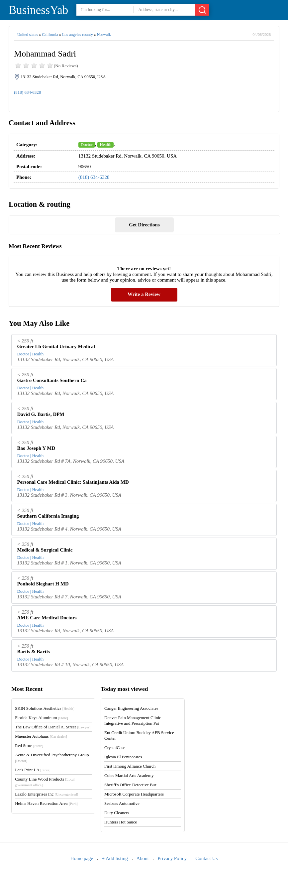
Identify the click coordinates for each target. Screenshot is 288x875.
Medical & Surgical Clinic (44, 550)
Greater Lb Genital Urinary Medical (56, 346)
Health (105, 144)
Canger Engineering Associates (131, 708)
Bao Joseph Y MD (36, 448)
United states (27, 34)
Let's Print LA (32, 769)
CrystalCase (114, 747)
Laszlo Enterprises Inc (46, 794)
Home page (81, 858)
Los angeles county (77, 34)
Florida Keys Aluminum (41, 717)
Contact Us (206, 858)
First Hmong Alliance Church (129, 766)
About (142, 858)
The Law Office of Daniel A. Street (52, 726)
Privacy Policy (172, 858)
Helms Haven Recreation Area (46, 803)
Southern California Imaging (48, 516)
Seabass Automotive (122, 803)
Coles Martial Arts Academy (128, 775)
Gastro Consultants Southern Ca (51, 380)
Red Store (29, 745)
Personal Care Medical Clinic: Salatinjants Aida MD (73, 482)
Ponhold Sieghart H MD (42, 583)
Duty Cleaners (116, 812)
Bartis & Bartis (33, 651)
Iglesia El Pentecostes (123, 756)
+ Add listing (115, 858)
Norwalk (104, 34)
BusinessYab (38, 10)
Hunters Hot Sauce (120, 821)
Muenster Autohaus (41, 736)
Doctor (87, 144)
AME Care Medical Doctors (46, 617)
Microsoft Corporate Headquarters (134, 794)
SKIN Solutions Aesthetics (44, 708)
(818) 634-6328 (27, 92)
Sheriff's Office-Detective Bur (130, 784)
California (50, 34)
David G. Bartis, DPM (40, 414)
